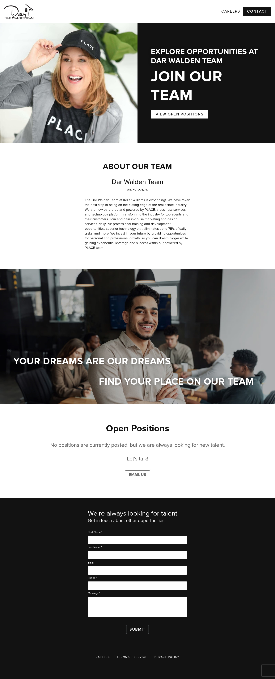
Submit (137, 629)
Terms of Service (132, 657)
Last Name (95, 547)
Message (94, 593)
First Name (95, 532)
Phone (92, 578)
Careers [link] (230, 11)
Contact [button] (257, 11)
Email (92, 562)
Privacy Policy (166, 657)
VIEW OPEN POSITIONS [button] (180, 114)
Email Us (137, 474)
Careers (103, 657)
